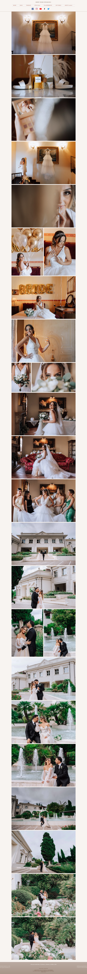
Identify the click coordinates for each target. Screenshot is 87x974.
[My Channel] (41, 9)
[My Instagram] (37, 9)
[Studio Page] (44, 9)
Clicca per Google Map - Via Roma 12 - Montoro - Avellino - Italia (43, 964)
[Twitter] (48, 9)
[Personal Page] (33, 9)
